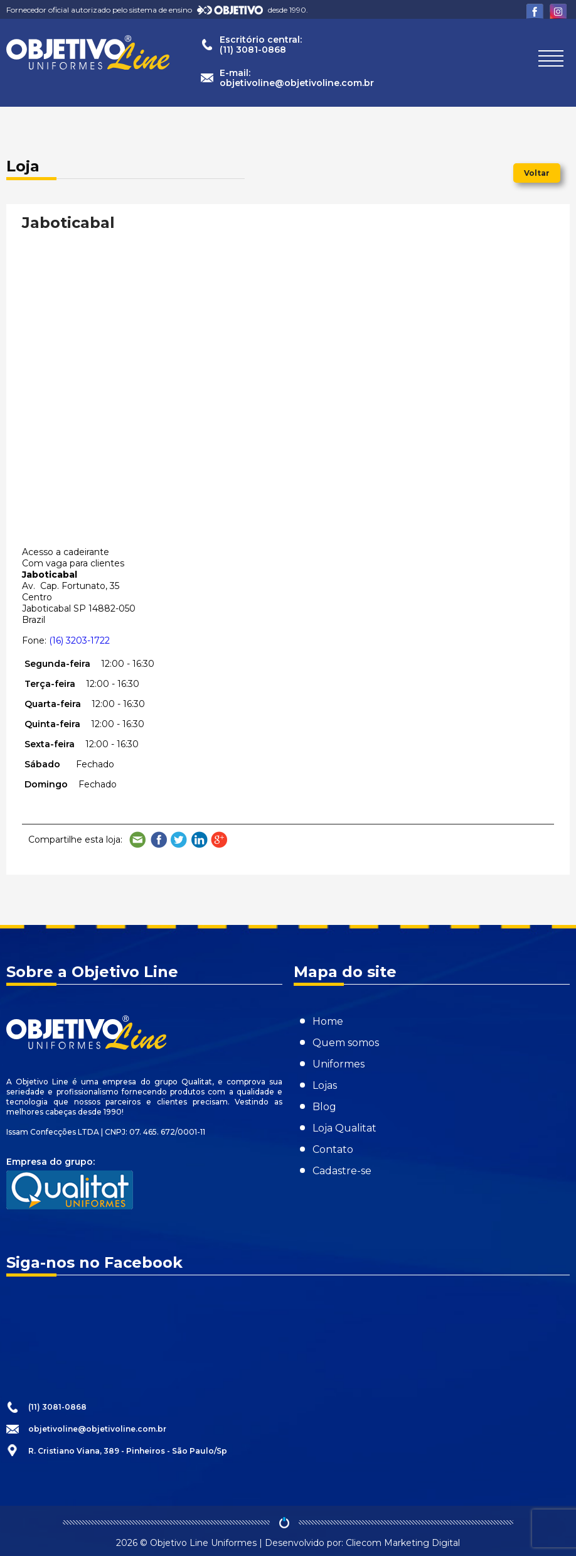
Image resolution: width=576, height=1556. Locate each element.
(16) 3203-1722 (79, 640)
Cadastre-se (341, 1171)
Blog (324, 1107)
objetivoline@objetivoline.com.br (97, 1429)
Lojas (324, 1085)
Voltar (537, 173)
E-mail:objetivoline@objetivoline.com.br (297, 78)
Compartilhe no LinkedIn (199, 840)
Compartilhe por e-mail (138, 840)
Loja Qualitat (344, 1128)
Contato (332, 1149)
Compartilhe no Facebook (158, 840)
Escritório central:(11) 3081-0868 (261, 44)
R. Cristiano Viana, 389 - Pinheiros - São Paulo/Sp (127, 1451)
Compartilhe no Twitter (178, 840)
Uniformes (338, 1064)
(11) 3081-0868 (57, 1407)
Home (327, 1021)
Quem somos (345, 1043)
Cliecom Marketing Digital (403, 1542)
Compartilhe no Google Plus (219, 840)
